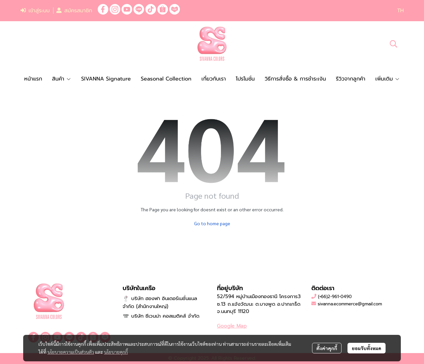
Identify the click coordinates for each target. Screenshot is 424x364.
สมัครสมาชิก (74, 11)
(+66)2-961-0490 (335, 296)
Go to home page (212, 223)
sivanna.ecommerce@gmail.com (350, 304)
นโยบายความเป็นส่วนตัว (70, 352)
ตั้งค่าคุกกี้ (326, 348)
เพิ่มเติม (387, 79)
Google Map (232, 326)
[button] (400, 11)
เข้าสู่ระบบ (35, 11)
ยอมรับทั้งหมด (366, 348)
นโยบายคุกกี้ (116, 352)
